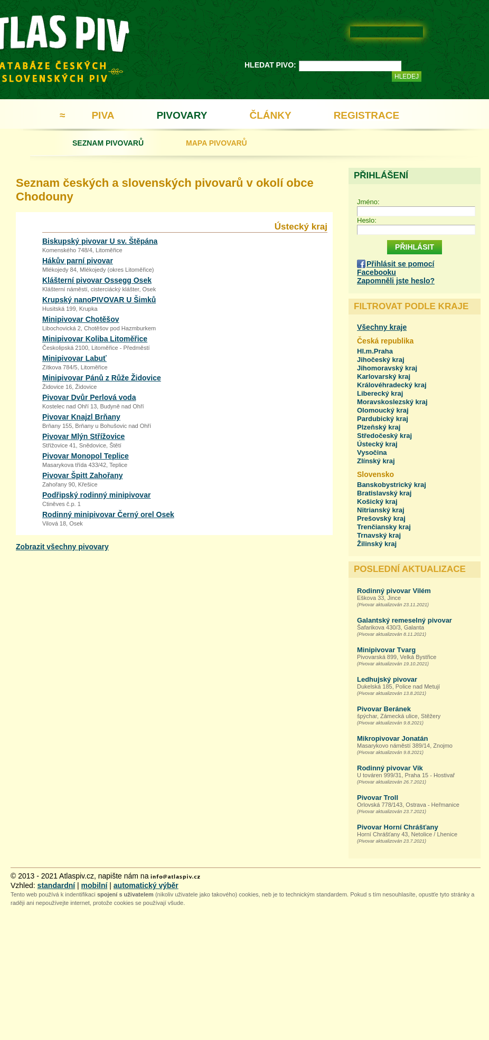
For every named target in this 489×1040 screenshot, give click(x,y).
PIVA (102, 115)
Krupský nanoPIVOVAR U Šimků (99, 299)
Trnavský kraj (379, 535)
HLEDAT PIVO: (270, 65)
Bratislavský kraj (384, 493)
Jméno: (368, 202)
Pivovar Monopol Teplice (85, 456)
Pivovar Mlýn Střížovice (83, 436)
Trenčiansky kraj (384, 527)
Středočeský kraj (384, 436)
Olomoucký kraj (383, 410)
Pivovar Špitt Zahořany (82, 475)
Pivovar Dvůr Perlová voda (89, 397)
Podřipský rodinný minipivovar (96, 495)
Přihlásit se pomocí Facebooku (395, 268)
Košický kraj (377, 501)
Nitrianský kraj (381, 510)
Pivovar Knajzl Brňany (81, 417)
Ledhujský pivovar (387, 679)
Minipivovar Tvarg (386, 650)
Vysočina (372, 452)
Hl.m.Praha (375, 351)
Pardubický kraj (382, 419)
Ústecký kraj (377, 444)
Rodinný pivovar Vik (390, 768)
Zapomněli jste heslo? (396, 280)
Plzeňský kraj (378, 427)
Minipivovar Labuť (74, 358)
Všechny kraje (382, 327)
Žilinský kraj (377, 544)
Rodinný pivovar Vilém (394, 591)
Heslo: (367, 220)
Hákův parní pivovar (77, 260)
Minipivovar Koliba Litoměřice (94, 339)
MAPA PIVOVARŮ (216, 143)
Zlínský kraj (376, 461)
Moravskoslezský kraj (392, 402)
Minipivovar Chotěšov (80, 319)
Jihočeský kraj (381, 360)
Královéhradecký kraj (392, 385)
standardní (56, 885)
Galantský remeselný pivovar (404, 620)
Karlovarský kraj (383, 376)
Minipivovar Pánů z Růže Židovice (101, 378)
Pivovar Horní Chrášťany (397, 827)
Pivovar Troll (377, 798)
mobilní (94, 885)
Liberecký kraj (380, 393)
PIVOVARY (181, 115)
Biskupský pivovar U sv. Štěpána (99, 241)
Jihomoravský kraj (387, 368)
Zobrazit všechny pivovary (62, 546)
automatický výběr (146, 885)
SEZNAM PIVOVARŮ (108, 143)
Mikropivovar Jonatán (392, 738)
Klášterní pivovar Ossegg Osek (97, 280)
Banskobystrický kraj (391, 485)
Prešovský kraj (381, 518)
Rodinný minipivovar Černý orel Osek (108, 514)
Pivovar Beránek (384, 709)
